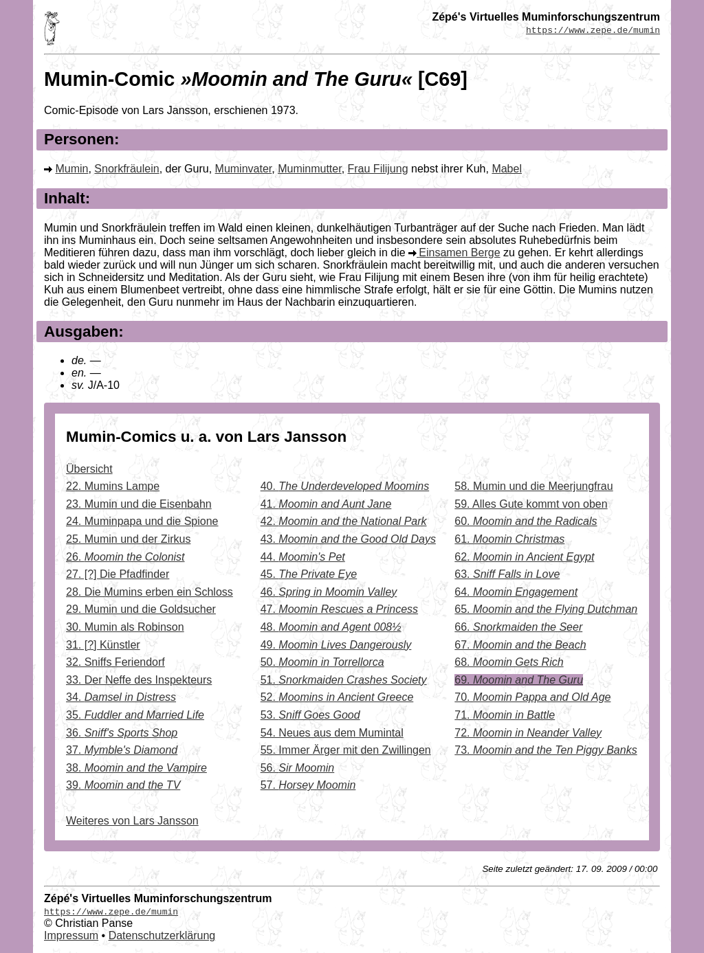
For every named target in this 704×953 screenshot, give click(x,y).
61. (509, 539)
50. (322, 662)
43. (348, 539)
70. (532, 697)
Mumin (71, 169)
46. (329, 592)
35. (135, 715)
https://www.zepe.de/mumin (593, 29)
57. (308, 785)
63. (507, 574)
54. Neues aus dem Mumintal (332, 733)
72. (528, 733)
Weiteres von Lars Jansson (132, 821)
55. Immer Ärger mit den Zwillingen (346, 750)
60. (525, 521)
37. (121, 750)
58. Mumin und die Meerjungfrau (533, 486)
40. (345, 486)
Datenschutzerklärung (162, 935)
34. (121, 697)
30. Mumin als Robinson (125, 627)
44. (303, 557)
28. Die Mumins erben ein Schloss (149, 592)
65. (545, 609)
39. (123, 785)
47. (339, 609)
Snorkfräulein (126, 169)
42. (344, 521)
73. (545, 750)
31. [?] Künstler (103, 645)
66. (518, 627)
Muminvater (243, 169)
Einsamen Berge (459, 252)
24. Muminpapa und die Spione (142, 521)
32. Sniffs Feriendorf (115, 662)
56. (298, 768)
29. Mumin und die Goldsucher (141, 609)
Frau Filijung (378, 169)
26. (125, 557)
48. (331, 627)
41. (326, 504)
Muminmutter (309, 169)
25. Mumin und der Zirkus (128, 539)
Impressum (71, 935)
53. (310, 715)
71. (504, 715)
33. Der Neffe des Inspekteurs (139, 680)
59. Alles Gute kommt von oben (530, 504)
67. (520, 645)
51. (344, 680)
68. (508, 662)
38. (136, 768)
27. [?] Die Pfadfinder (117, 574)
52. (337, 697)
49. (336, 645)
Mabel (507, 169)
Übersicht (89, 469)
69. (518, 680)
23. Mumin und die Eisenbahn (139, 504)
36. (121, 733)
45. (309, 574)
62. (524, 557)
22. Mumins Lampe (113, 486)
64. (516, 592)
